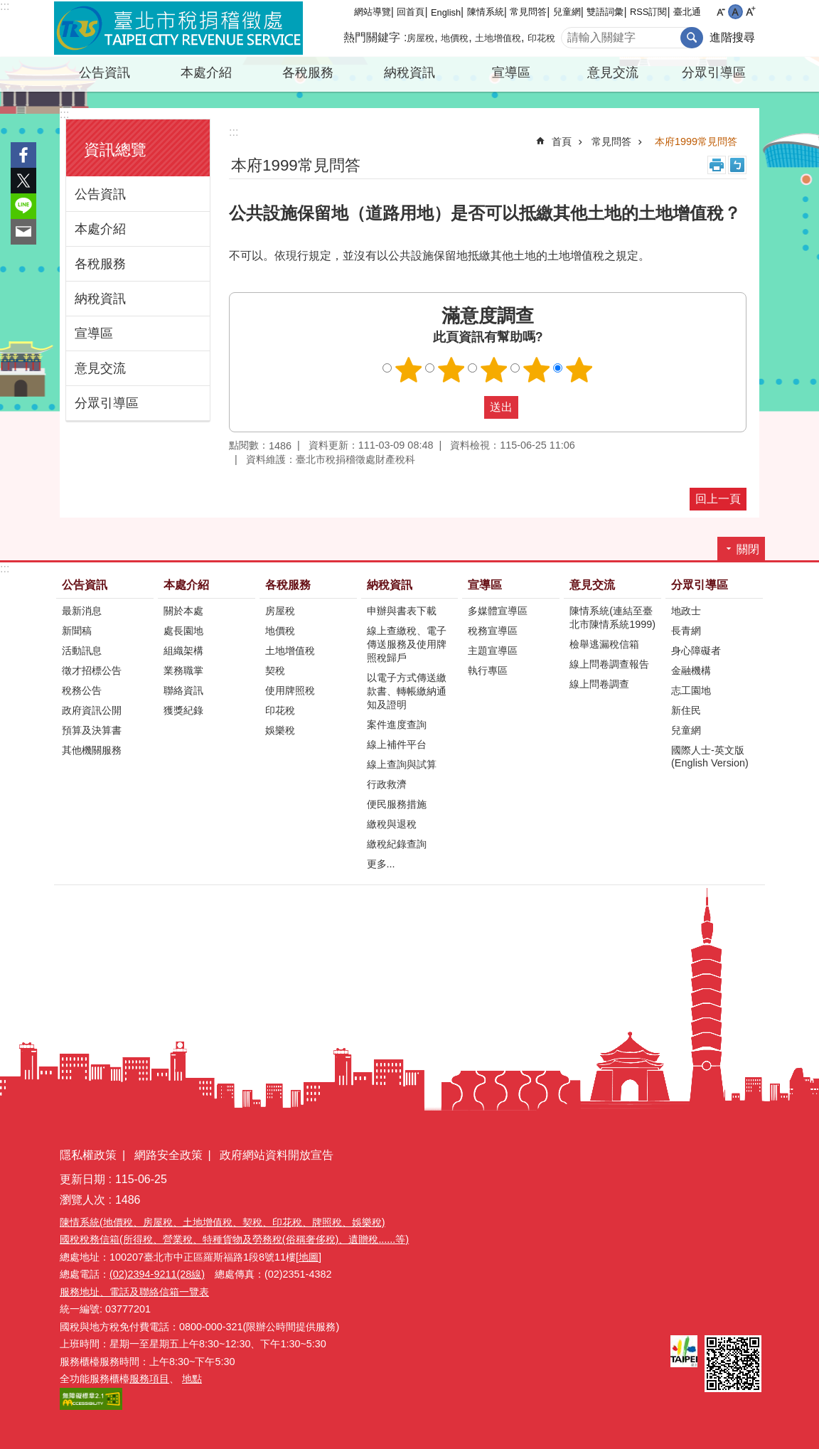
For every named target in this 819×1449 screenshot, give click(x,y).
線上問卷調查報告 (609, 664)
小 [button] (720, 11)
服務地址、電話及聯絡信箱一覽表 (134, 1292)
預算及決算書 (92, 730)
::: (4, 6)
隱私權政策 (88, 1155)
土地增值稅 (498, 38)
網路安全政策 (168, 1155)
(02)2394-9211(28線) (157, 1274)
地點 (192, 1378)
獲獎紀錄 (183, 710)
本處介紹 (206, 72)
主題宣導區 (493, 650)
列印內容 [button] (716, 165)
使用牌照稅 (290, 690)
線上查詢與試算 (402, 764)
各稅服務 (307, 72)
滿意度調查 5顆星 (579, 369)
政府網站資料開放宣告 (276, 1155)
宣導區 (511, 72)
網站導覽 (372, 11)
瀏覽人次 (82, 1200)
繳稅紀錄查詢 (397, 844)
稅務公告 (82, 690)
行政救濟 (387, 784)
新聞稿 (77, 630)
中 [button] (735, 11)
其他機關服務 (92, 750)
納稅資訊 (409, 72)
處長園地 (183, 630)
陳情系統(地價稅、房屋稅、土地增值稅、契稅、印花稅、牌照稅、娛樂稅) (222, 1222)
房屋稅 (420, 38)
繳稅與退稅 (392, 824)
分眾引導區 (714, 72)
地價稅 (455, 38)
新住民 (686, 710)
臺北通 (687, 11)
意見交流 (612, 72)
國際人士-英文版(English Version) (710, 756)
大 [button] (750, 11)
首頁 (562, 141)
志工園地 (691, 690)
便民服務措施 (397, 804)
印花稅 (541, 38)
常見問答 (528, 11)
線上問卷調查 (599, 684)
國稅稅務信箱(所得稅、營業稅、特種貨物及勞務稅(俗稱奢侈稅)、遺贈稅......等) (234, 1239)
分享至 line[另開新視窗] (23, 206)
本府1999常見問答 (696, 141)
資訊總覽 (115, 150)
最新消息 (82, 610)
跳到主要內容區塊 (7, 7)
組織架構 (183, 650)
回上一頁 (718, 499)
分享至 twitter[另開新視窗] (23, 180)
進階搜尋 (732, 37)
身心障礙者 (696, 650)
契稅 (275, 670)
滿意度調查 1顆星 (408, 369)
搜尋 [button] (691, 37)
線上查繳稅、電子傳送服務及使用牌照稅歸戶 (406, 644)
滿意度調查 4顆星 (536, 369)
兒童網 (567, 11)
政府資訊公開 (92, 710)
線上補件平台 (397, 744)
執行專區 (488, 670)
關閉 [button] (748, 549)
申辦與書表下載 (402, 610)
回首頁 (410, 11)
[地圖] (308, 1257)
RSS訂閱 (648, 11)
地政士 (686, 610)
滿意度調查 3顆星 (494, 369)
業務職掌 (183, 670)
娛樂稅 (280, 730)
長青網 (686, 630)
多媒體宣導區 (498, 610)
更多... (381, 864)
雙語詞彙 (605, 11)
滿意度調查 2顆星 (451, 369)
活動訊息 (82, 650)
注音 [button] (737, 165)
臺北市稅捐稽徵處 (178, 28)
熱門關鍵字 (371, 37)
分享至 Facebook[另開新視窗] (23, 155)
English (446, 12)
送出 (470, 407)
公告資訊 (104, 72)
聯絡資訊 (183, 690)
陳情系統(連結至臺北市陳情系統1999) (612, 617)
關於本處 (183, 610)
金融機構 (691, 670)
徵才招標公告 (92, 670)
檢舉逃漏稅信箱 (604, 644)
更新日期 (82, 1179)
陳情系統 (485, 11)
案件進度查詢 (397, 724)
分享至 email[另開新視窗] (23, 232)
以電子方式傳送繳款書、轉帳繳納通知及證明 (406, 691)
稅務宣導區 (493, 630)
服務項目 (149, 1378)
